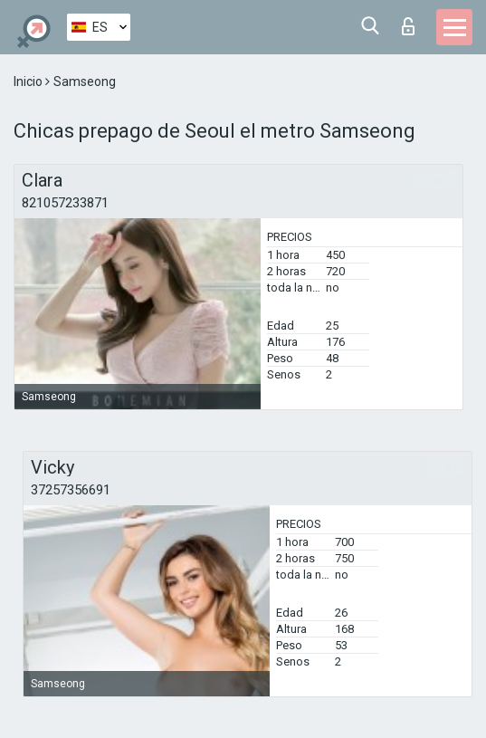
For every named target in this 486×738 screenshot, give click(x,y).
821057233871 (65, 203)
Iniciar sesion (408, 26)
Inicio (29, 81)
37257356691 (70, 490)
